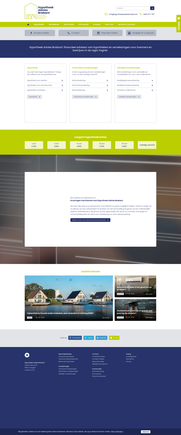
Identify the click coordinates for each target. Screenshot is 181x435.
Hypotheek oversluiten (36, 160)
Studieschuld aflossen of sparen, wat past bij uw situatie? (134, 360)
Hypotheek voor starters (37, 150)
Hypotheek (32, 138)
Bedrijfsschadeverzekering (128, 155)
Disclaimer (130, 407)
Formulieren (96, 422)
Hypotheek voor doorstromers (39, 155)
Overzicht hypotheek (66, 405)
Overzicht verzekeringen (68, 417)
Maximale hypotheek (66, 410)
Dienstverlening (98, 420)
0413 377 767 (148, 14)
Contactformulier (98, 405)
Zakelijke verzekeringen (128, 138)
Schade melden (98, 407)
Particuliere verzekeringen (85, 138)
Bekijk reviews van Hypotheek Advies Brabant (89, 268)
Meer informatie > (117, 431)
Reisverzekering (78, 160)
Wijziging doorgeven (100, 412)
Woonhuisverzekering (81, 155)
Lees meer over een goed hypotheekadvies (47, 58)
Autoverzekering (78, 150)
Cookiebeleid (131, 405)
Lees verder (105, 366)
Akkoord (146, 432)
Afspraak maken (98, 410)
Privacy (128, 410)
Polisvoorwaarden (99, 425)
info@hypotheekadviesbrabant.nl (123, 14)
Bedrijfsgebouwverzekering (128, 150)
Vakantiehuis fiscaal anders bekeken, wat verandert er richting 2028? (60, 361)
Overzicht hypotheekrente (68, 407)
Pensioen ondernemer (126, 160)
